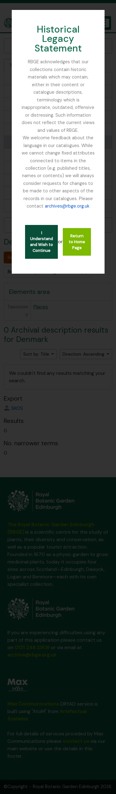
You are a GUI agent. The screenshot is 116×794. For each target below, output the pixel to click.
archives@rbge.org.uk (67, 206)
